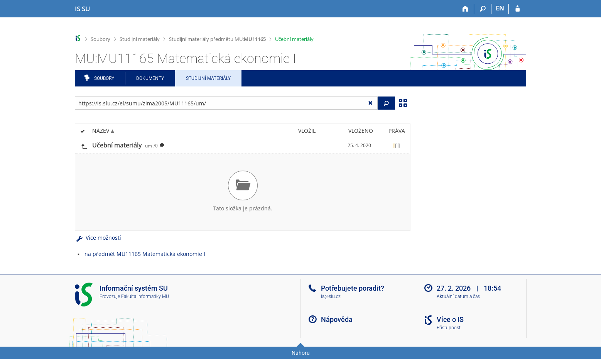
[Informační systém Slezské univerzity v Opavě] (82, 9)
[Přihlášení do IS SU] (517, 9)
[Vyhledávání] (482, 9)
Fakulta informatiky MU (145, 296)
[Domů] (465, 9)
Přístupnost (449, 327)
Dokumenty (150, 78)
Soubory (100, 39)
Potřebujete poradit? (352, 288)
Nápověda (337, 319)
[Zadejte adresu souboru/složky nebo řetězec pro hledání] (226, 103)
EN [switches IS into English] (500, 8)
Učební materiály (294, 39)
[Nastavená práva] (396, 145)
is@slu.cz (331, 296)
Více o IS (450, 319)
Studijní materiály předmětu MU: (217, 39)
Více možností (98, 237)
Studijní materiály (140, 39)
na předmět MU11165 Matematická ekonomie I (144, 253)
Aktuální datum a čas (458, 296)
